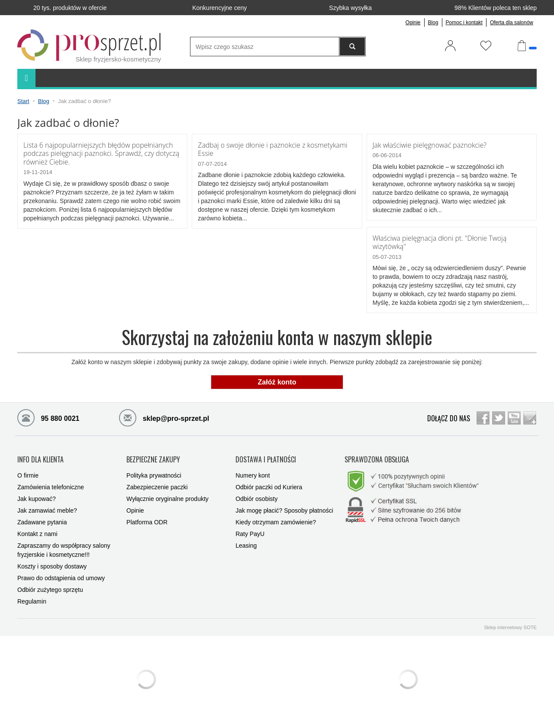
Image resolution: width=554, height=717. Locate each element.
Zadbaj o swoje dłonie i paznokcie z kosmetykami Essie (270, 148)
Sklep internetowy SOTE (510, 621)
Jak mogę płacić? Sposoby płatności (284, 504)
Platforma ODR (146, 516)
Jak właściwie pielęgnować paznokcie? (428, 144)
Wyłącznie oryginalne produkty (167, 493)
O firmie (28, 469)
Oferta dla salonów (511, 22)
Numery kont (252, 469)
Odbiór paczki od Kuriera (268, 481)
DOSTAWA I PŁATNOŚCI (265, 456)
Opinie (413, 22)
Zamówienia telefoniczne (50, 481)
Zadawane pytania (42, 516)
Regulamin (31, 595)
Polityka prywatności (153, 469)
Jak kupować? (36, 493)
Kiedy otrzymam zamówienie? (275, 516)
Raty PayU (249, 528)
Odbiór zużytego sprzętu (50, 584)
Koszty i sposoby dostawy (52, 560)
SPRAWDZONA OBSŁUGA (377, 456)
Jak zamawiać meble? (47, 504)
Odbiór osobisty (256, 493)
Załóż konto (277, 380)
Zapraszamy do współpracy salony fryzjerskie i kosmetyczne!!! (63, 544)
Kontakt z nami (37, 528)
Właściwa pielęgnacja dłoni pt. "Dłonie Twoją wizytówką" (438, 241)
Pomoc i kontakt (464, 22)
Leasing (246, 539)
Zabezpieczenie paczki (157, 481)
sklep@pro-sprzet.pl (164, 416)
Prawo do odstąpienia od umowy (61, 572)
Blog (433, 22)
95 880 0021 (48, 416)
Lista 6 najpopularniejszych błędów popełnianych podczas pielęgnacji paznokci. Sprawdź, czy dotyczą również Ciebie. (99, 152)
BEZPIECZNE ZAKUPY (153, 456)
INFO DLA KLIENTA (40, 456)
